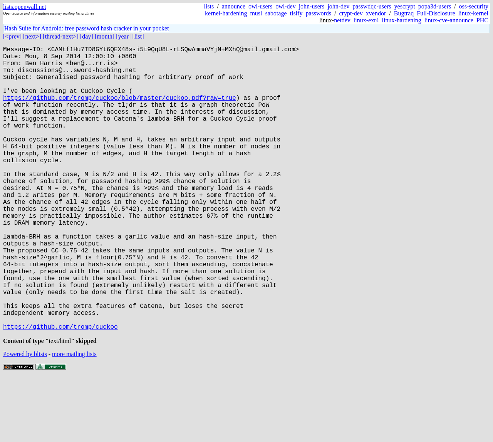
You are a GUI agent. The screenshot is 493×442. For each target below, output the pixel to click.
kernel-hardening (226, 13)
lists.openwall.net (24, 6)
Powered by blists (25, 418)
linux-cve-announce (448, 20)
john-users (312, 6)
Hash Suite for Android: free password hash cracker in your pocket (86, 28)
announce (233, 6)
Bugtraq (404, 13)
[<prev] (12, 36)
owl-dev (285, 6)
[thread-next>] (61, 36)
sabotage (276, 13)
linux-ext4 (366, 20)
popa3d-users (434, 6)
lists (209, 6)
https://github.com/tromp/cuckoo (60, 389)
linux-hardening (401, 20)
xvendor (376, 13)
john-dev (338, 6)
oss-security (473, 6)
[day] (86, 36)
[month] (105, 36)
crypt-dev (351, 13)
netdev (342, 20)
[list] (138, 36)
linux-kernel (473, 13)
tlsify (296, 13)
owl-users (260, 6)
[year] (123, 36)
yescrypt (404, 6)
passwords (318, 13)
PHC (482, 20)
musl (256, 13)
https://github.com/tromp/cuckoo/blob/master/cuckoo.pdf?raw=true (119, 110)
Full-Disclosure (436, 13)
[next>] (32, 36)
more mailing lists (74, 418)
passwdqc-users (371, 6)
